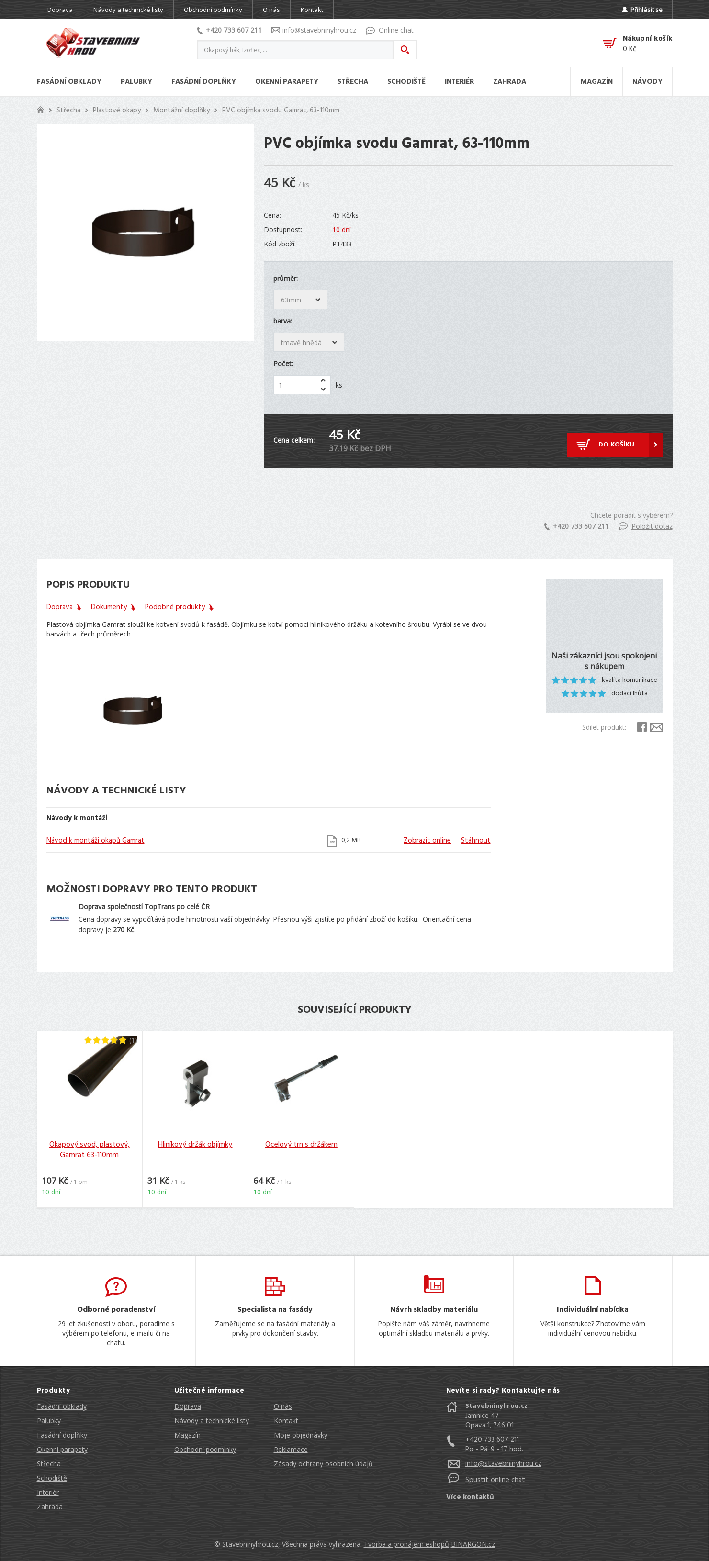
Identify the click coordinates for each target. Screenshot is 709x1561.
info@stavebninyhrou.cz (313, 29)
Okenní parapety (62, 1449)
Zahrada (50, 1506)
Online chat (390, 29)
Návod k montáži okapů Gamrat (95, 841)
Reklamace (291, 1449)
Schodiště (52, 1478)
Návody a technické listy (128, 9)
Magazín (187, 1434)
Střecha (68, 110)
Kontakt (312, 9)
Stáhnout (476, 841)
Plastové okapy (117, 110)
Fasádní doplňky (62, 1434)
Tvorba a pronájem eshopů (406, 1544)
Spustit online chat (495, 1480)
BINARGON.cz (473, 1544)
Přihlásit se (642, 9)
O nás (271, 9)
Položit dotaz (646, 526)
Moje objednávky (300, 1434)
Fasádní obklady (62, 1406)
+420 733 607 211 (229, 29)
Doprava (60, 9)
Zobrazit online (427, 841)
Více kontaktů (470, 1497)
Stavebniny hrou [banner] (93, 43)
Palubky (49, 1420)
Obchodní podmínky (213, 9)
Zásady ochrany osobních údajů (323, 1463)
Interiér (48, 1492)
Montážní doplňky (181, 110)
